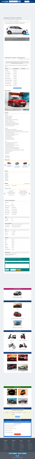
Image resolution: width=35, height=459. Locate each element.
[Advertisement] (17, 11)
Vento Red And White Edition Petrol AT (17, 167)
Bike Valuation (21, 444)
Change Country (30, 449)
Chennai (5, 445)
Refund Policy (29, 446)
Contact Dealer (11, 195)
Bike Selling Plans (22, 445)
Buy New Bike (24, 3)
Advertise (30, 444)
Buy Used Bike (8, 3)
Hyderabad (5, 443)
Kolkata (5, 449)
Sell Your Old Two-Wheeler (17, 419)
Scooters (13, 445)
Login (31, 1)
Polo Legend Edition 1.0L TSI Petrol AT (9, 166)
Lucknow (7, 446)
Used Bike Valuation (13, 3)
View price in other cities (17, 88)
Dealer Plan (17, 3)
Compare (31, 3)
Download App (29, 443)
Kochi (7, 445)
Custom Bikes (13, 449)
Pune (7, 444)
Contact (29, 445)
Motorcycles (13, 444)
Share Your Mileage (26, 183)
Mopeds (13, 446)
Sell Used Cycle (21, 450)
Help (28, 444)
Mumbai (5, 444)
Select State (27, 1)
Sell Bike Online (4, 3)
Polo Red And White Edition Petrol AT (25, 167)
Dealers (28, 3)
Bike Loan (21, 3)
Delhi (4, 446)
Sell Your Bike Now (17, 434)
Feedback (31, 445)
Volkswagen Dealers (8, 188)
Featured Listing (22, 446)
